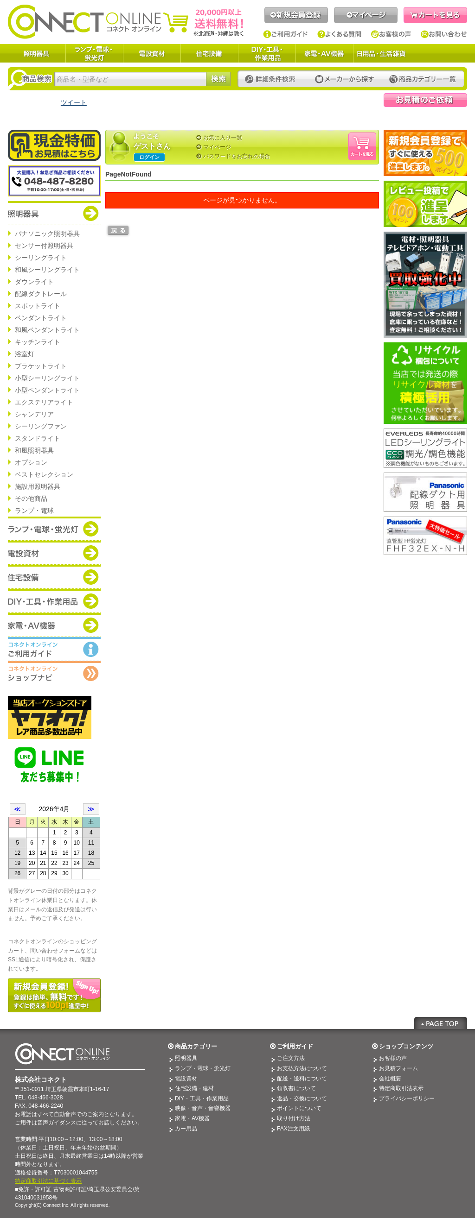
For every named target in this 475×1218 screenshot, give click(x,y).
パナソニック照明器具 (47, 233)
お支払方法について (302, 1068)
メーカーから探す (345, 79)
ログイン (149, 157)
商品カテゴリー (196, 1046)
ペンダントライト (41, 318)
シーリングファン (41, 426)
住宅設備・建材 (194, 1088)
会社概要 (390, 1078)
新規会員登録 (296, 15)
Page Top (440, 1023)
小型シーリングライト (47, 378)
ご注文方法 (291, 1058)
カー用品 (186, 1128)
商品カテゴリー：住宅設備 (54, 577)
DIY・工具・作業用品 (266, 53)
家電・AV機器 (324, 53)
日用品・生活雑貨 (381, 53)
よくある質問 (339, 34)
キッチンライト (37, 342)
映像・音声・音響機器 (203, 1108)
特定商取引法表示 (401, 1088)
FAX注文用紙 (293, 1128)
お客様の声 (391, 34)
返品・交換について (302, 1098)
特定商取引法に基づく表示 (48, 1181)
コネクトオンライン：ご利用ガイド (54, 649)
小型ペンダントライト (47, 390)
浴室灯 (24, 354)
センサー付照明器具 (44, 245)
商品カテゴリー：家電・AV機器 (54, 625)
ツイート (74, 102)
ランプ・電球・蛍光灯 (94, 53)
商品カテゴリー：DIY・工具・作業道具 (54, 601)
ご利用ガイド (285, 34)
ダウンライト (34, 281)
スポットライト (37, 305)
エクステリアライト (44, 402)
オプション (31, 462)
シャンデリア (34, 414)
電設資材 (151, 53)
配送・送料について (302, 1078)
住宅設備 (209, 53)
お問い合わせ (444, 34)
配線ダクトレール (41, 293)
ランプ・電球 (34, 510)
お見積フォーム (398, 1068)
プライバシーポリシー (407, 1098)
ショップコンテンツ (406, 1046)
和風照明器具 (34, 450)
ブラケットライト (41, 366)
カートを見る (435, 15)
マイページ (366, 15)
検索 (218, 79)
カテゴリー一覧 (422, 79)
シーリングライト (41, 257)
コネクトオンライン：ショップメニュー (54, 673)
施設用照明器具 (37, 486)
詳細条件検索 (272, 79)
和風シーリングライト (47, 269)
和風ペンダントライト (47, 330)
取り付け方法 (293, 1118)
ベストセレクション (44, 474)
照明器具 (36, 53)
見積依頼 (425, 100)
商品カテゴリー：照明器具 (54, 213)
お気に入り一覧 (222, 137)
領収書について (296, 1088)
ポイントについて (299, 1108)
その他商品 (31, 498)
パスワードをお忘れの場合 (236, 156)
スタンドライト (37, 438)
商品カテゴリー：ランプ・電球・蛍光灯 (54, 529)
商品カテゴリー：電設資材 (54, 553)
